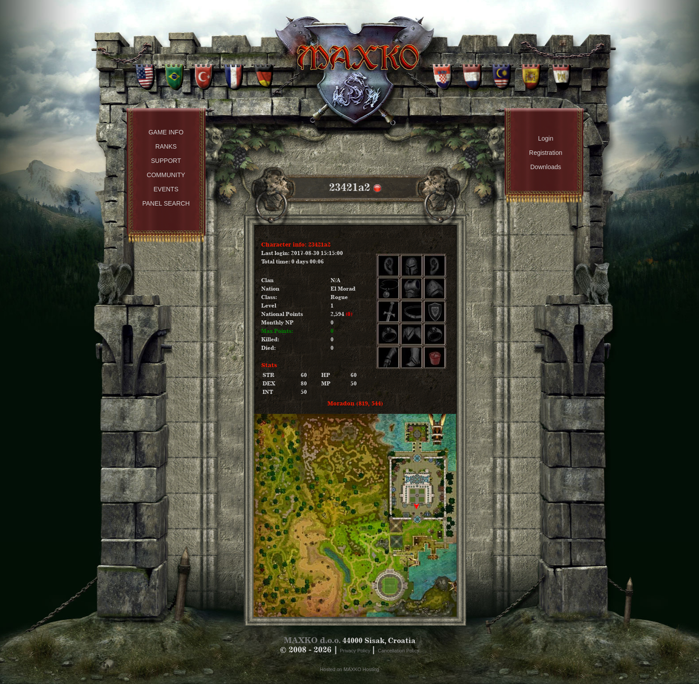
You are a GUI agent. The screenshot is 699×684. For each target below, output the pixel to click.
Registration (545, 152)
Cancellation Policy (398, 650)
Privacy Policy (356, 650)
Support (166, 160)
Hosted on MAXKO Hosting (349, 669)
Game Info (166, 132)
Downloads (545, 166)
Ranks (166, 146)
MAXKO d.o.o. (312, 640)
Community (166, 174)
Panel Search (166, 203)
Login (545, 138)
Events (166, 189)
